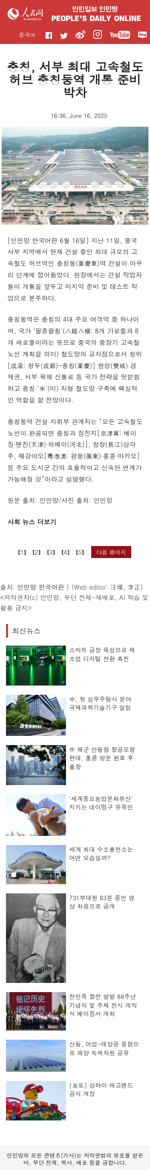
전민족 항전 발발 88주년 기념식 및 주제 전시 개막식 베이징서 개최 (103, 1005)
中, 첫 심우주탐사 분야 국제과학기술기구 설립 (100, 703)
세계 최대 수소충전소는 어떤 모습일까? (101, 853)
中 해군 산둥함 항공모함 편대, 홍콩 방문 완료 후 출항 (102, 758)
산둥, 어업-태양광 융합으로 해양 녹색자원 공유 (104, 1048)
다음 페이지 (111, 552)
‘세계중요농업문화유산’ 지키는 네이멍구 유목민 (101, 802)
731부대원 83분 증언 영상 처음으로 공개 (102, 902)
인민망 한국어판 (40, 587)
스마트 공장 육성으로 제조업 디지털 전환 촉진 (102, 654)
